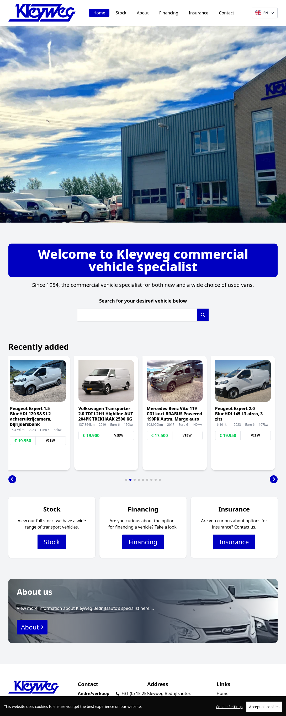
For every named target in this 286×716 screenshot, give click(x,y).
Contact (226, 13)
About (143, 13)
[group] (40, 413)
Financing (168, 13)
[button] (12, 479)
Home (99, 13)
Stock (121, 13)
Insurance (199, 13)
